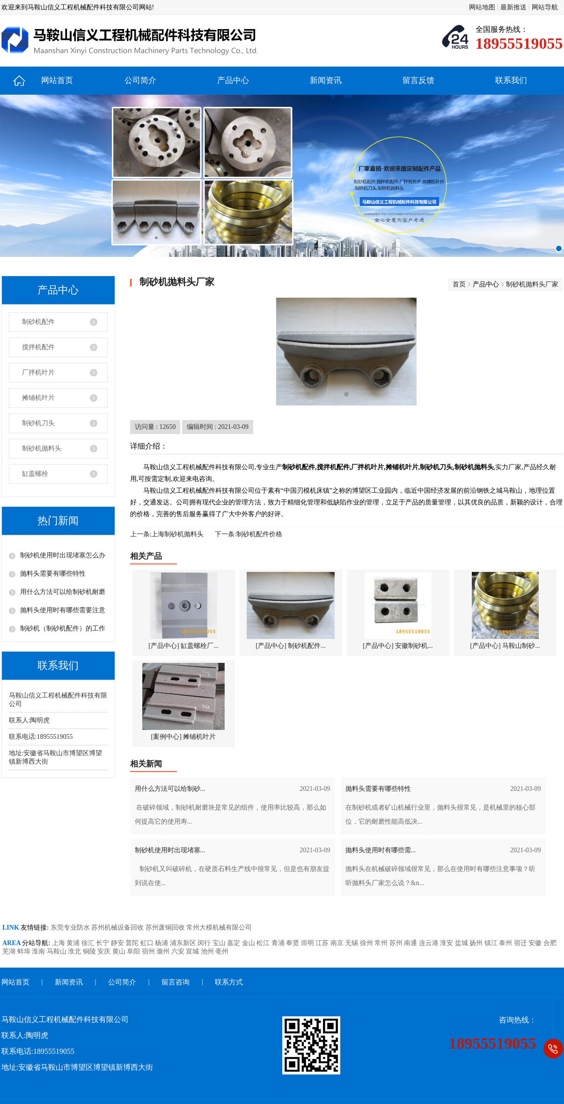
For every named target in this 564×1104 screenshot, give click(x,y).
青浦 (278, 942)
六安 (178, 951)
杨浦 (162, 942)
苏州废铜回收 (166, 927)
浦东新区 (184, 942)
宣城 (193, 951)
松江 (263, 942)
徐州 (367, 942)
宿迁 (521, 942)
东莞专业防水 (71, 927)
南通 (411, 942)
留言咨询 (175, 982)
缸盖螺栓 (35, 473)
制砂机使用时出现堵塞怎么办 (62, 555)
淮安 (447, 942)
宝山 (219, 942)
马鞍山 (57, 951)
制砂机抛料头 (41, 448)
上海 (59, 942)
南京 (337, 942)
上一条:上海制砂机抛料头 (167, 534)
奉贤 (293, 942)
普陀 (132, 942)
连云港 (429, 942)
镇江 (491, 942)
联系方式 (229, 982)
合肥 (550, 942)
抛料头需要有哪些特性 (53, 573)
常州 (381, 942)
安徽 (535, 942)
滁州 (163, 951)
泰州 (506, 942)
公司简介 (140, 80)
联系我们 (511, 80)
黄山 (119, 951)
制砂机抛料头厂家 (532, 284)
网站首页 (57, 80)
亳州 (221, 951)
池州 (208, 951)
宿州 (149, 951)
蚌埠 (24, 951)
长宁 (103, 942)
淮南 (39, 951)
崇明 (308, 942)
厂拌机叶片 (38, 372)
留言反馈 (418, 80)
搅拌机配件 (38, 347)
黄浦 (73, 942)
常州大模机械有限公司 (219, 927)
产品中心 (233, 80)
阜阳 (134, 951)
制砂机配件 (38, 321)
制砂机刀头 (38, 423)
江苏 (322, 942)
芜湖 (9, 951)
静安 (118, 942)
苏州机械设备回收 (118, 927)
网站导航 (545, 7)
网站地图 (482, 7)
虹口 (147, 942)
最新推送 (513, 7)
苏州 (396, 942)
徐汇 (88, 942)
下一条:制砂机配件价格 (248, 534)
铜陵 (90, 951)
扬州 (476, 942)
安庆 (104, 951)
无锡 (352, 942)
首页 (459, 284)
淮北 (75, 951)
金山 (249, 942)
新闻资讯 (326, 80)
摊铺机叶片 (38, 397)
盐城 (462, 942)
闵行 (205, 942)
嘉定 (234, 942)
